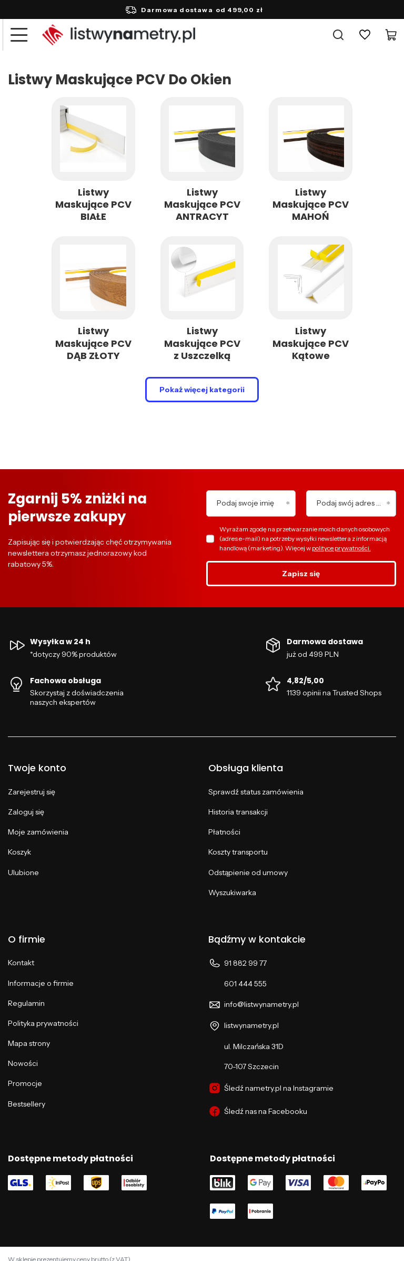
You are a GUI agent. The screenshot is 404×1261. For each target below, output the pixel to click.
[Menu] (18, 35)
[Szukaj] (338, 35)
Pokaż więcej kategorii (202, 389)
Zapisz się (301, 573)
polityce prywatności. (341, 548)
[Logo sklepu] (118, 34)
